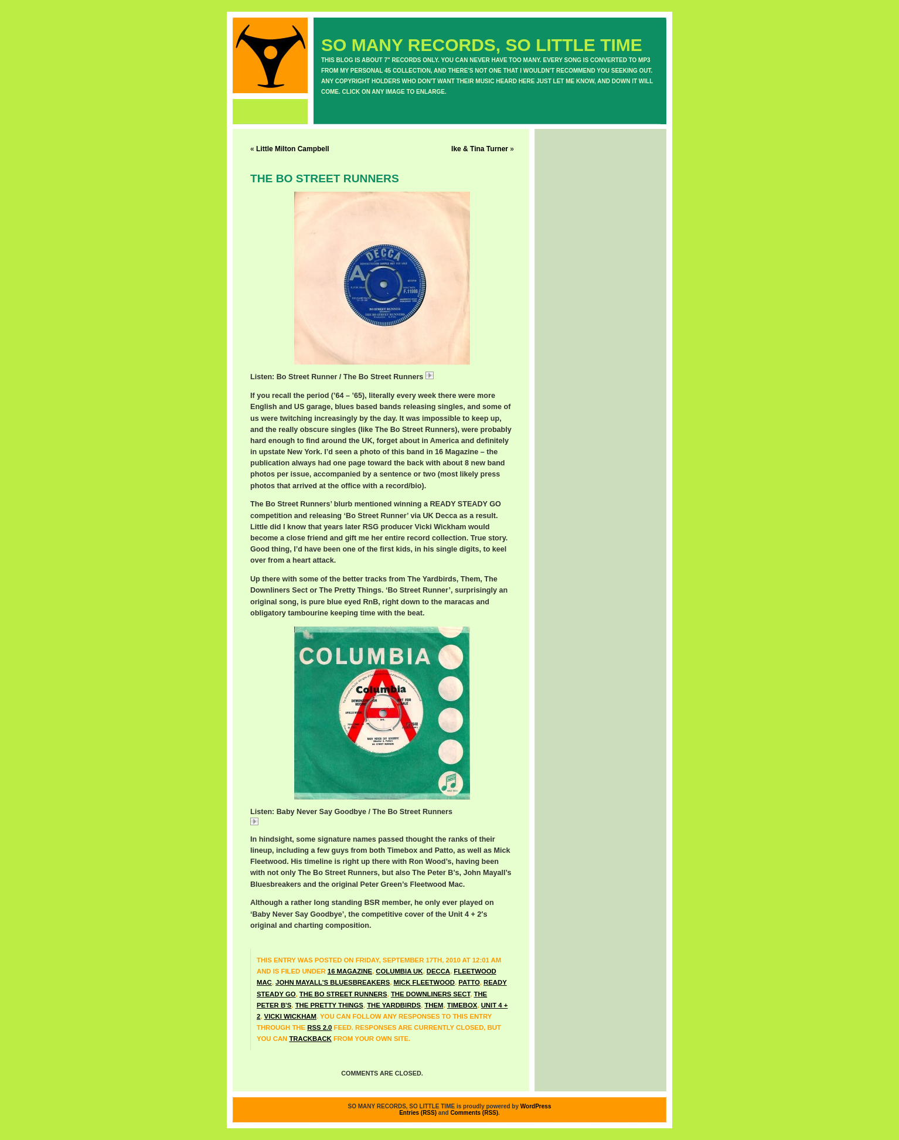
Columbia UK (399, 971)
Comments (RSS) (474, 1113)
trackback (310, 1038)
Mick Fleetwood (424, 982)
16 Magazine (350, 971)
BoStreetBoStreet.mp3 (468, 377)
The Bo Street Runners (343, 994)
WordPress (535, 1106)
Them (433, 1005)
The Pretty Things (329, 1005)
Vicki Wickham (290, 1016)
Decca (438, 971)
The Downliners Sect (430, 994)
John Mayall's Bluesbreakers (332, 982)
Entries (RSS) (418, 1113)
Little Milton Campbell (292, 149)
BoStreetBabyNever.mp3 (296, 823)
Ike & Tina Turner (479, 149)
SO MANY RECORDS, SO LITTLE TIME (481, 45)
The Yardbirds (394, 1005)
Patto (469, 982)
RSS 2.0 (319, 1027)
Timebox (462, 1005)
